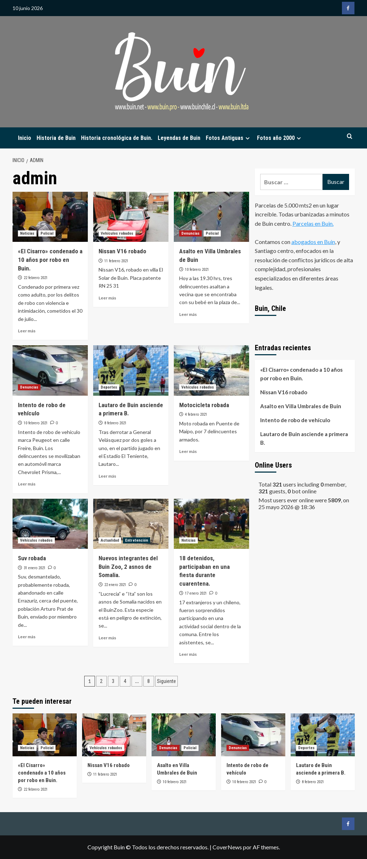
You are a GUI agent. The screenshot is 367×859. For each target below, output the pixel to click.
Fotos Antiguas (229, 138)
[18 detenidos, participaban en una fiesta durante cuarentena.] (211, 524)
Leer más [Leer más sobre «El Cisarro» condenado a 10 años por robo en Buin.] (26, 330)
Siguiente (166, 681)
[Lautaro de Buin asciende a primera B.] (130, 370)
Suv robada (32, 558)
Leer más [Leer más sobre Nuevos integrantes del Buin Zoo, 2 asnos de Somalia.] (107, 637)
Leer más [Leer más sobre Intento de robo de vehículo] (26, 484)
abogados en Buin (313, 241)
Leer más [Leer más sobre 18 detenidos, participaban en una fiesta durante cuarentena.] (188, 654)
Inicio (24, 138)
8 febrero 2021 (115, 423)
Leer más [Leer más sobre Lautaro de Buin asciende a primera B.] (107, 476)
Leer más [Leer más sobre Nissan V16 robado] (107, 298)
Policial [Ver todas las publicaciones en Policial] (46, 233)
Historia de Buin (56, 138)
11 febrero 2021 (116, 261)
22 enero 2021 (115, 584)
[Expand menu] (247, 138)
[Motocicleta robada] (211, 370)
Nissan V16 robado (122, 251)
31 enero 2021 (35, 568)
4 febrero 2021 (196, 414)
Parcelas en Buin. (313, 223)
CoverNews (227, 847)
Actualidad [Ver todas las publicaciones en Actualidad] (110, 540)
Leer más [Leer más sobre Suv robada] (26, 636)
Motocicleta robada (204, 405)
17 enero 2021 (196, 593)
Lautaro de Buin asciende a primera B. (304, 438)
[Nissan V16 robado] (130, 217)
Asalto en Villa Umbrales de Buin (300, 406)
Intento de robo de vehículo (295, 420)
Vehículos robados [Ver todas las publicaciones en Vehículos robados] (117, 233)
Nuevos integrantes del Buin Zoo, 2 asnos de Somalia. (128, 567)
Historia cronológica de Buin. (116, 138)
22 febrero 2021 (36, 277)
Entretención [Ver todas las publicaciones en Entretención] (136, 540)
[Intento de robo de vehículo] (50, 370)
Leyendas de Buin (179, 138)
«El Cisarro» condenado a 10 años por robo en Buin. (50, 260)
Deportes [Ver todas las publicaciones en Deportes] (109, 387)
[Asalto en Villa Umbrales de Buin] (211, 217)
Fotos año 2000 (280, 138)
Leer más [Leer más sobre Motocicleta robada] (188, 451)
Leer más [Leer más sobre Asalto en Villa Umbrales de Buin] (188, 314)
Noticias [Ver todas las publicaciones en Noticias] (27, 233)
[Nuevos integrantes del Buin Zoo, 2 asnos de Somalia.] (130, 524)
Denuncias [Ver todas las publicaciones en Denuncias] (190, 233)
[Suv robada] (50, 524)
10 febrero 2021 (197, 269)
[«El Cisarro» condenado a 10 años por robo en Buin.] (50, 217)
